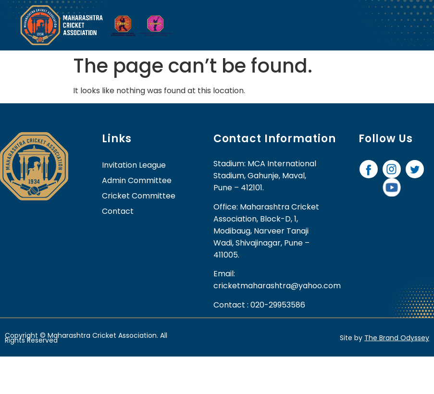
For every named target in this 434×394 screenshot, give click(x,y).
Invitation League (134, 165)
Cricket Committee (138, 195)
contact (118, 211)
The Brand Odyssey (396, 338)
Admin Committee (137, 180)
